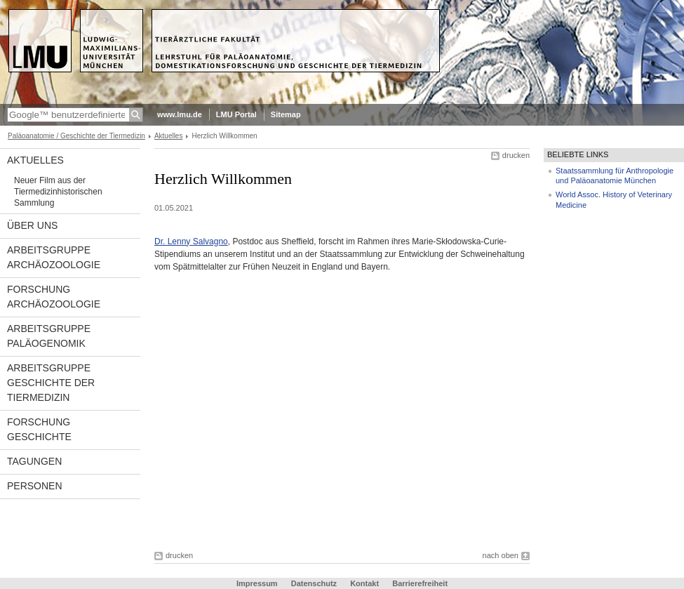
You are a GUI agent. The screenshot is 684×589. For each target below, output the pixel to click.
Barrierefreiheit (420, 583)
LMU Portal (236, 114)
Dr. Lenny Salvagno (191, 241)
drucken (516, 155)
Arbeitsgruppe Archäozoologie (53, 257)
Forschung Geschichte (39, 429)
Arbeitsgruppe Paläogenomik (48, 336)
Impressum (257, 583)
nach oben (500, 555)
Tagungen (34, 461)
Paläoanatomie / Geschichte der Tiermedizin (76, 136)
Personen (34, 485)
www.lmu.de (179, 114)
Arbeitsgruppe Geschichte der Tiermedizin (51, 382)
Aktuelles (168, 136)
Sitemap (286, 114)
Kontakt (364, 583)
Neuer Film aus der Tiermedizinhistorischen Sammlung (58, 192)
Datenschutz (314, 583)
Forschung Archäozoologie (53, 297)
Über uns (32, 225)
